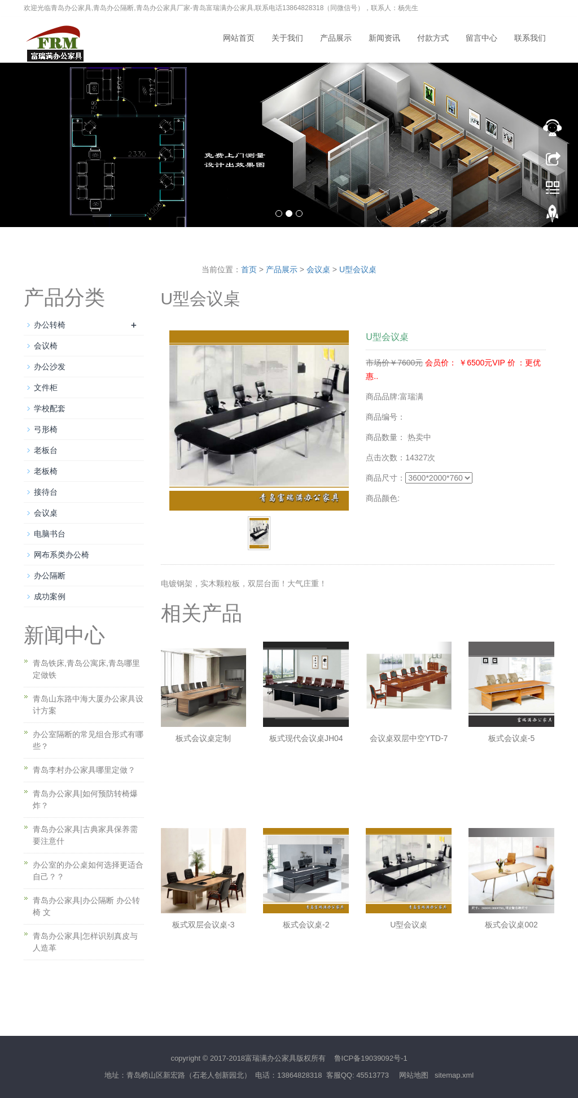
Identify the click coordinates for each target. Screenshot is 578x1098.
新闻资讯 (384, 38)
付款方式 (433, 38)
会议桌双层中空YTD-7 (409, 738)
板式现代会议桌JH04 (306, 738)
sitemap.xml (454, 1075)
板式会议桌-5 (511, 738)
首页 (249, 269)
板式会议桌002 (511, 924)
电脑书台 (49, 533)
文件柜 (46, 387)
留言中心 (481, 38)
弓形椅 (46, 429)
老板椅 (46, 471)
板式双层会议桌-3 (203, 924)
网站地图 (413, 1075)
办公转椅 (49, 324)
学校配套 (49, 408)
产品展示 (336, 38)
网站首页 (239, 38)
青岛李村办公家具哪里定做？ (84, 769)
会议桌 (318, 269)
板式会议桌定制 (203, 738)
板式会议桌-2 (306, 924)
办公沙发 (49, 366)
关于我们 (287, 38)
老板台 (46, 450)
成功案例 (49, 596)
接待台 (46, 491)
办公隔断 (49, 575)
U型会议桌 (357, 269)
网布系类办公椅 (61, 554)
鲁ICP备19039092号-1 (371, 1058)
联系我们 (530, 38)
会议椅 (46, 345)
